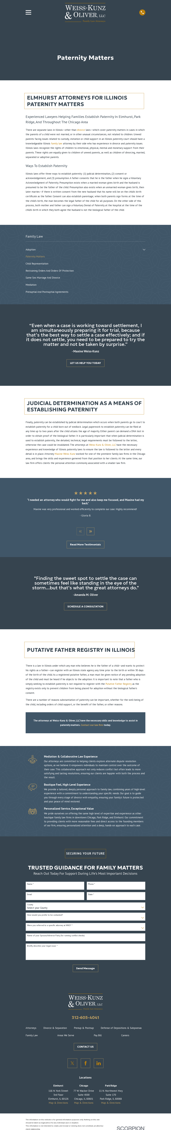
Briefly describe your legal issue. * (42, 946)
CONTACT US (85, 1047)
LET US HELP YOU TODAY (85, 363)
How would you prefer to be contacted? (45, 915)
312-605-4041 (85, 1017)
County (30, 905)
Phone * (91, 884)
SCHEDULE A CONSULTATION (85, 606)
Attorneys (31, 1028)
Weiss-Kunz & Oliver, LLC (102, 444)
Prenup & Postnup (84, 1028)
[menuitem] (83, 249)
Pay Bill (98, 1035)
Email (29, 894)
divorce (81, 130)
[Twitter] (72, 1063)
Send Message (85, 968)
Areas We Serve (65, 1035)
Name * (30, 884)
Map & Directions (58, 1103)
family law (56, 143)
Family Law (32, 1035)
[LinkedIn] (98, 1063)
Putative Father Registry (119, 684)
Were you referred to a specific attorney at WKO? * (50, 925)
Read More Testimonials (85, 544)
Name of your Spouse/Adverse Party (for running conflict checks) (56, 936)
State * (91, 894)
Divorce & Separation (55, 1028)
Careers (125, 1035)
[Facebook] (85, 1063)
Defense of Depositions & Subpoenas (121, 1028)
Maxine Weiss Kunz (65, 453)
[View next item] (91, 532)
